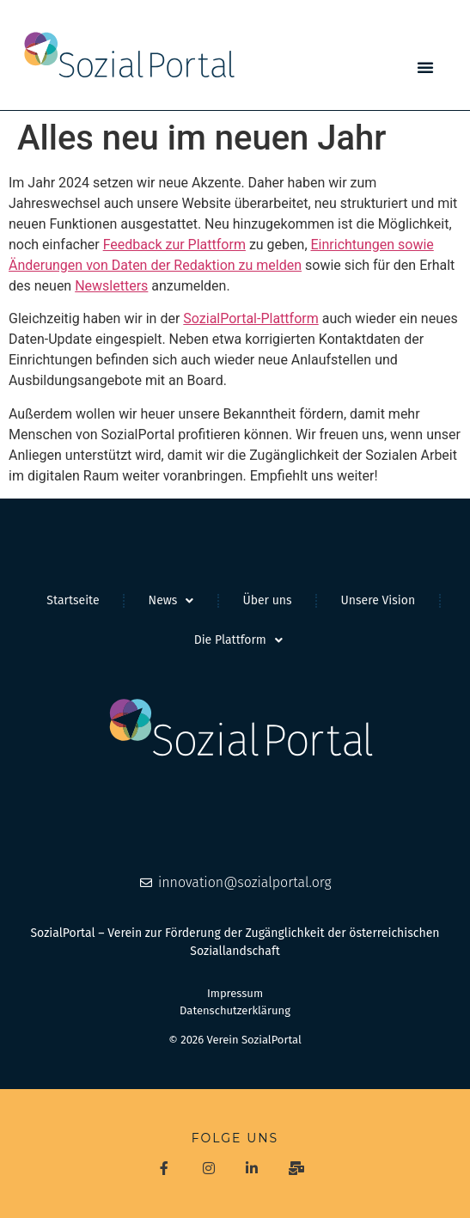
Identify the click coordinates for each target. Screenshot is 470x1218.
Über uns (266, 600)
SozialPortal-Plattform (250, 318)
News (171, 600)
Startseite (72, 600)
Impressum (235, 993)
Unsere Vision (378, 600)
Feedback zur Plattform (174, 244)
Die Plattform (238, 640)
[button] (425, 67)
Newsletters (111, 286)
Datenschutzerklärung (235, 1010)
